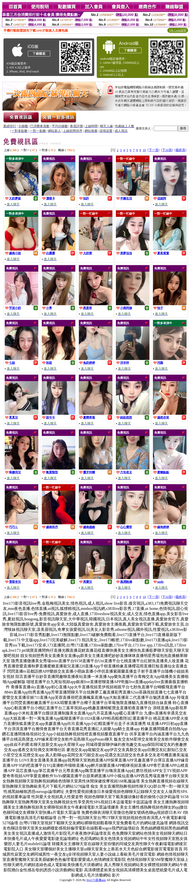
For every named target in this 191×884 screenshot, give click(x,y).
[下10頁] (167, 150)
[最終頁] (181, 150)
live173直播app (96, 880)
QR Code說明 (177, 30)
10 (144, 150)
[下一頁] (153, 150)
